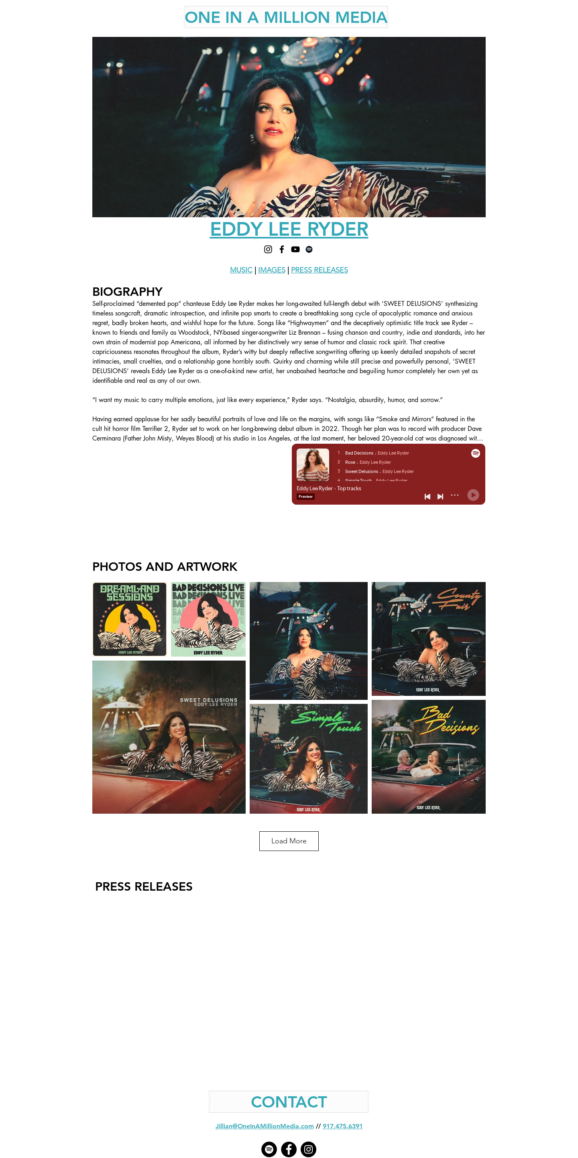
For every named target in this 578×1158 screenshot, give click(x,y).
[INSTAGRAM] (268, 249)
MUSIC (241, 270)
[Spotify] (269, 1149)
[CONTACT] (289, 1102)
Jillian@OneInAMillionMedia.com (265, 1126)
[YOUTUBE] (295, 249)
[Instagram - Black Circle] (308, 1149)
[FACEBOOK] (282, 249)
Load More (289, 841)
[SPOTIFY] (309, 249)
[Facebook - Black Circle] (289, 1149)
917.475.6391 (343, 1126)
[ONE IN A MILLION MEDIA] (286, 17)
